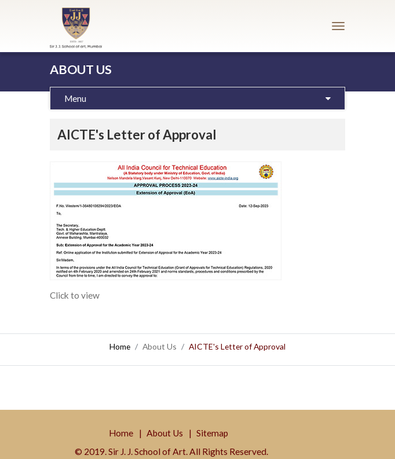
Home (119, 346)
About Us (165, 433)
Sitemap (212, 433)
